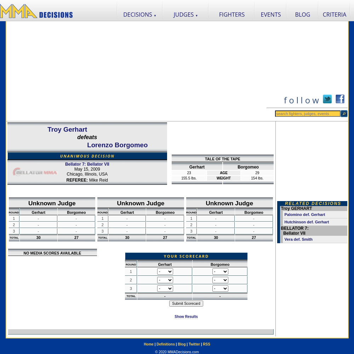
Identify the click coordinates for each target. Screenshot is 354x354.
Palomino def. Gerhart (305, 214)
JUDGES (186, 14)
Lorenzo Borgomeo (117, 145)
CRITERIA (335, 14)
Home (149, 344)
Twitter (194, 344)
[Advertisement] (136, 71)
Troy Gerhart (67, 129)
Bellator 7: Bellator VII (87, 164)
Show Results (186, 317)
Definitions (165, 344)
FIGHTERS (232, 14)
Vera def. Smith (299, 239)
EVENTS (271, 14)
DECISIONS (139, 14)
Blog (181, 344)
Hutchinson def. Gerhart (307, 222)
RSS (206, 344)
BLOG (302, 14)
